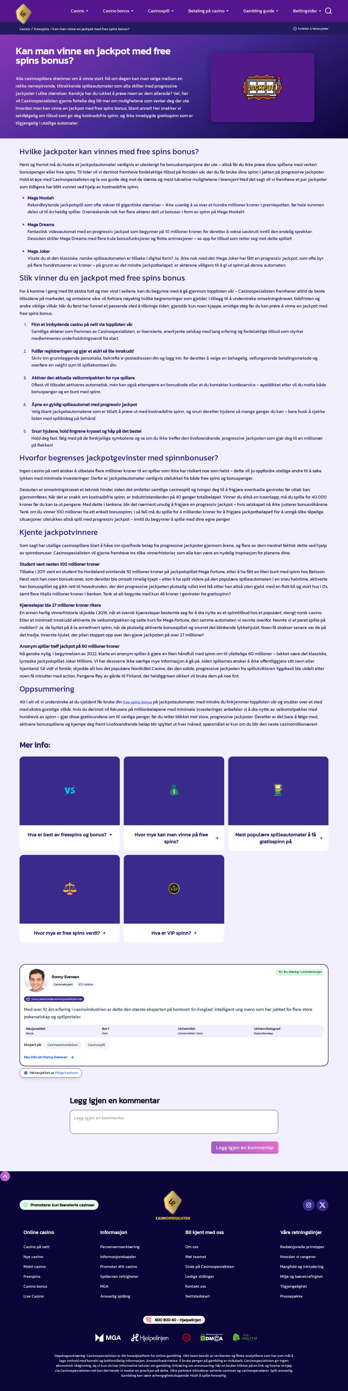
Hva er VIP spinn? (174, 933)
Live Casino (34, 1296)
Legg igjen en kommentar (244, 1147)
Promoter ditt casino (118, 1266)
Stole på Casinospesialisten (209, 1266)
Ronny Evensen (65, 977)
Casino (77, 10)
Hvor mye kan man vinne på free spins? (176, 838)
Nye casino (33, 1257)
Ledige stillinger (199, 1276)
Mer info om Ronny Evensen (45, 1057)
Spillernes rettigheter (119, 1276)
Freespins (41, 29)
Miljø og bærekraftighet (301, 1276)
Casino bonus (116, 10)
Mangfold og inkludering (301, 1266)
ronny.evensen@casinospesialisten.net (54, 999)
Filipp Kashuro (66, 1072)
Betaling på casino (206, 10)
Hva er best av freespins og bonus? (70, 834)
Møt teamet (195, 1257)
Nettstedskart (197, 1296)
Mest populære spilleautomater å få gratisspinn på (279, 838)
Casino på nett (37, 1247)
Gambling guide (258, 10)
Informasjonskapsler (118, 1257)
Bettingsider (305, 10)
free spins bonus (137, 702)
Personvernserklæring (120, 1247)
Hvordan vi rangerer (298, 1257)
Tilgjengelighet (293, 1286)
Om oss (191, 1247)
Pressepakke (291, 1296)
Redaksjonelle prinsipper (302, 1247)
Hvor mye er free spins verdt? (69, 933)
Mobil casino (35, 1266)
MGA (104, 1286)
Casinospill (159, 10)
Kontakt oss (195, 1286)
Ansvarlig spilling (115, 1296)
